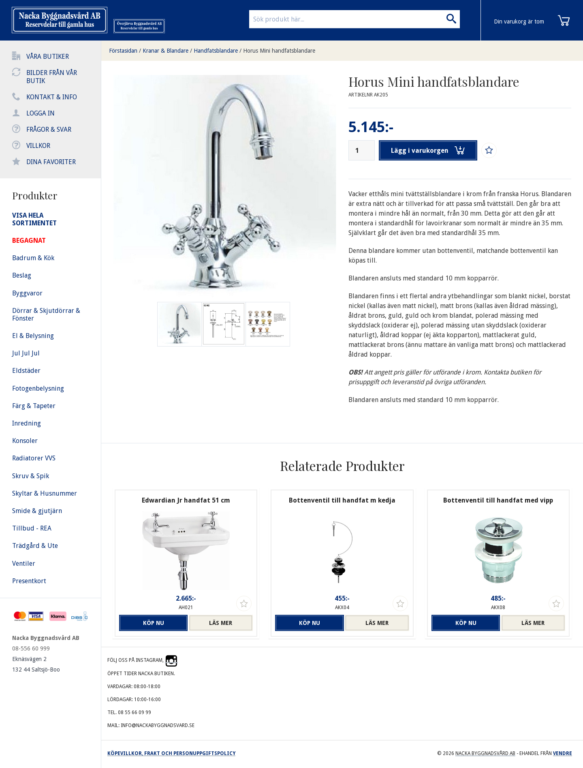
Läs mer (220, 623)
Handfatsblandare (216, 50)
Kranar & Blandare (165, 50)
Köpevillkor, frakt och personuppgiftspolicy (171, 753)
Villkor (38, 146)
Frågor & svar (48, 129)
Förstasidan (123, 50)
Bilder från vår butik (51, 77)
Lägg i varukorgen (428, 150)
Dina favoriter (51, 162)
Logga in (40, 113)
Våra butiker (47, 56)
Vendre (562, 753)
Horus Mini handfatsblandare (279, 50)
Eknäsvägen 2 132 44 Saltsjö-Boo (36, 664)
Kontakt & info (51, 97)
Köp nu (151, 623)
